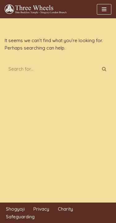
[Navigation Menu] (104, 9)
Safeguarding (20, 217)
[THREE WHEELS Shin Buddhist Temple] (37, 9)
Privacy (41, 209)
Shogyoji (15, 209)
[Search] (51, 69)
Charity (65, 209)
